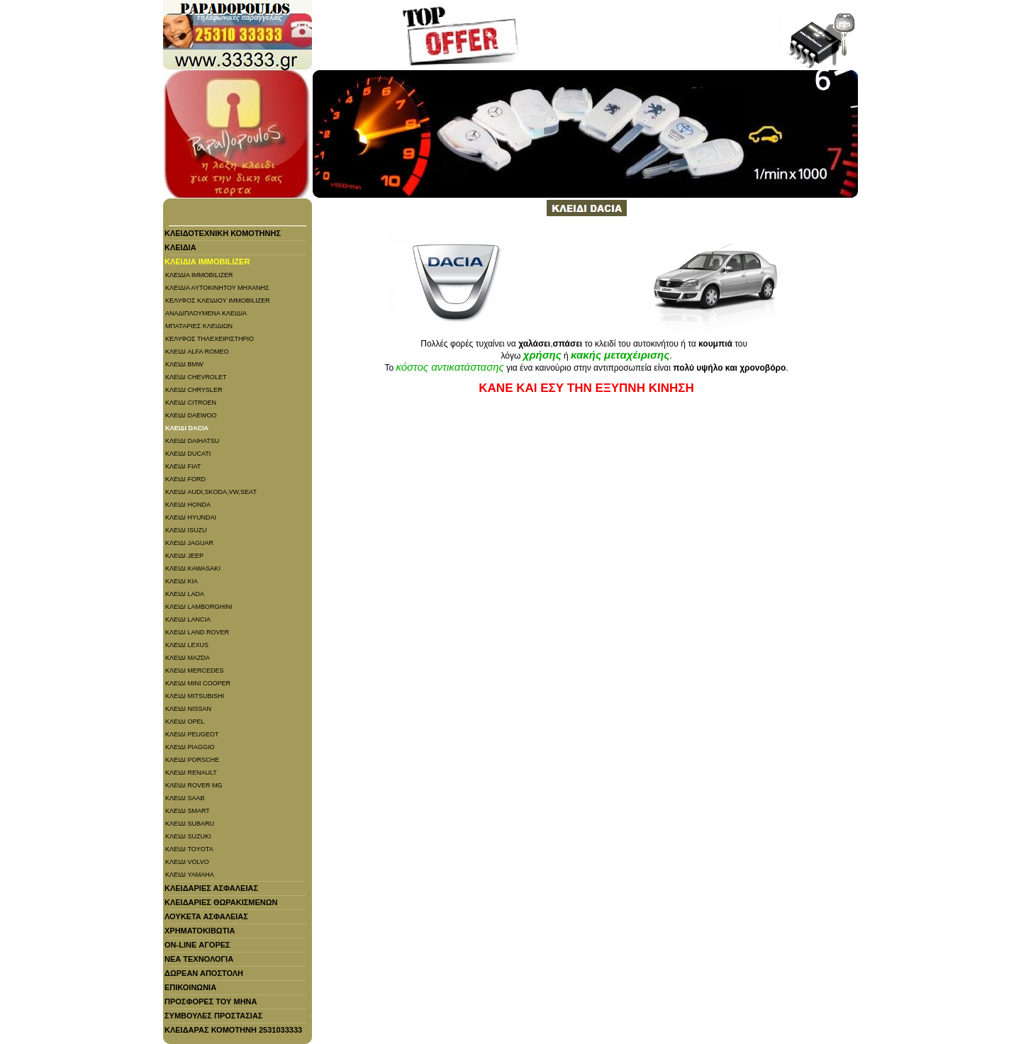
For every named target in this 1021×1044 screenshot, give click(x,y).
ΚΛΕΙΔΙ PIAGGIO (190, 747)
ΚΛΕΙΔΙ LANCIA (188, 619)
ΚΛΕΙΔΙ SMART (187, 810)
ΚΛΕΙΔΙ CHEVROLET (196, 377)
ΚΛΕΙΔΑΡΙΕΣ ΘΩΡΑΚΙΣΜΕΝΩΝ (221, 902)
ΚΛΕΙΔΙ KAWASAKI (193, 568)
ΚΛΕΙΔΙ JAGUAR (189, 542)
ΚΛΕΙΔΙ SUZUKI (188, 836)
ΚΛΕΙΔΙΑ (180, 247)
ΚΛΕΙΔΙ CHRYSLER (193, 389)
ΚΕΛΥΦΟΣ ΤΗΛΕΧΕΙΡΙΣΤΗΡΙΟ (209, 338)
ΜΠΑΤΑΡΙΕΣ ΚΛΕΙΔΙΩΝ (199, 326)
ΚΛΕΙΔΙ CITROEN (190, 402)
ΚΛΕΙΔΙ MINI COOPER (197, 683)
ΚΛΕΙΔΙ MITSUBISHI (194, 696)
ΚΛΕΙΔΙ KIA (181, 581)
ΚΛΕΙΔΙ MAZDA (187, 657)
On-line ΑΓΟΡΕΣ (197, 945)
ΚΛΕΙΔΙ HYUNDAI (190, 517)
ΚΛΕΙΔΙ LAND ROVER (197, 632)
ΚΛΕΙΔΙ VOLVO (187, 861)
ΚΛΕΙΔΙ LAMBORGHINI (199, 606)
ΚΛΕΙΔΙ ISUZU (186, 530)
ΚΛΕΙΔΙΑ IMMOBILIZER (207, 261)
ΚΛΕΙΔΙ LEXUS (186, 645)
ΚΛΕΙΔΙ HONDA (188, 504)
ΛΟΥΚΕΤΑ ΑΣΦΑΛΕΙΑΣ (206, 916)
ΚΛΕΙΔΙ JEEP (184, 555)
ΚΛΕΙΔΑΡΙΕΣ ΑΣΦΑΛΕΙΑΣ (211, 888)
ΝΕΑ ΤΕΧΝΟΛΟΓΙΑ (198, 959)
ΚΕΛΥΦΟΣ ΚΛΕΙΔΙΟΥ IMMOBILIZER (217, 300)
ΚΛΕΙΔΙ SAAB (185, 798)
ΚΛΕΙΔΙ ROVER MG (194, 785)
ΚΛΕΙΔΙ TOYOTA (189, 849)
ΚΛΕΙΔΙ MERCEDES (194, 670)
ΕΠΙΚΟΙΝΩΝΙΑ (190, 987)
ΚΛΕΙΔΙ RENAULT (191, 772)
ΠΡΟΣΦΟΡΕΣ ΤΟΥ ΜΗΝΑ (210, 1001)
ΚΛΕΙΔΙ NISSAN (188, 708)
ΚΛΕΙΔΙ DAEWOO (191, 415)
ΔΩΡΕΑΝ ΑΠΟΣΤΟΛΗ (203, 973)
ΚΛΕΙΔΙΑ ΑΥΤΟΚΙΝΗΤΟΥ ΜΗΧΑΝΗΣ (217, 287)
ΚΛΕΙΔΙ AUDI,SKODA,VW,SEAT (211, 491)
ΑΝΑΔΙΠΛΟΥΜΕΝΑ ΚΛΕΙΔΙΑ (206, 313)
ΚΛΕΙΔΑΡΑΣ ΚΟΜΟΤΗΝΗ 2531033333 (233, 1030)
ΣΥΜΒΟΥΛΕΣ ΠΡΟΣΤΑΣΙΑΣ (213, 1015)
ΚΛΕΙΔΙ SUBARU (189, 823)
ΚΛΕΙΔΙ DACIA (186, 428)
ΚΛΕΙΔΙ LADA (184, 593)
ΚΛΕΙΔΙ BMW (184, 364)
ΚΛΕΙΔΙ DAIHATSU (192, 440)
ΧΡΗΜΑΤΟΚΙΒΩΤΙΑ (199, 930)
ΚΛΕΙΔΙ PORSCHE (192, 759)
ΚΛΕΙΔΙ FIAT (183, 466)
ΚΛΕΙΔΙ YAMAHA (189, 874)
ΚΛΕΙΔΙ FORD (185, 479)
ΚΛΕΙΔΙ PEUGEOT (192, 734)
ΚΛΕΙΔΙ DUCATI (188, 453)
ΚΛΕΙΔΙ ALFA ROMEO (197, 351)
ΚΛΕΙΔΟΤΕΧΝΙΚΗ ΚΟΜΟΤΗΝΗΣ (222, 233)
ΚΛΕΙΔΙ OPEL (185, 721)
